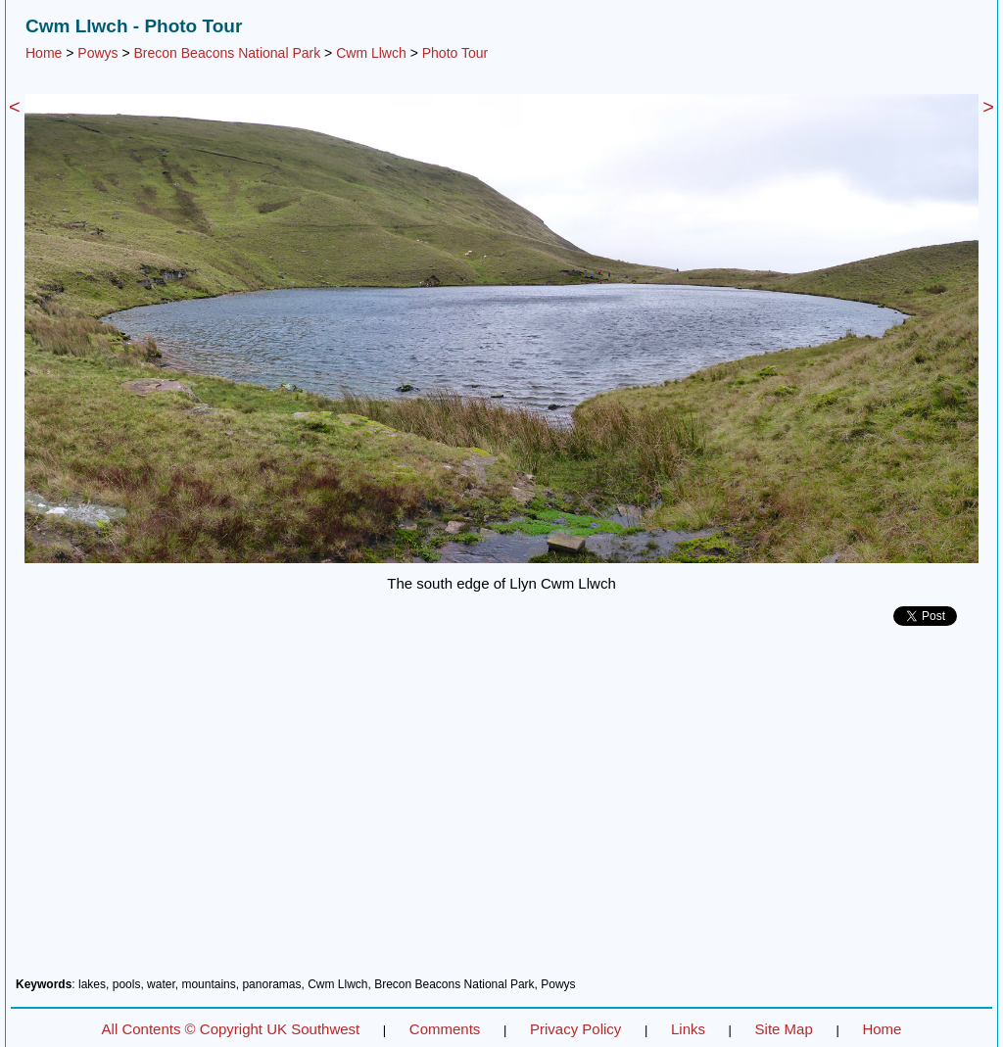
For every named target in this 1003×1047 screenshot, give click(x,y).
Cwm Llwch (371, 53)
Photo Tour (455, 53)
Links (688, 1029)
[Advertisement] (501, 809)
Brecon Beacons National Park (227, 53)
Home (43, 53)
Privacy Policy (575, 1029)
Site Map (784, 1029)
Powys (97, 53)
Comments (445, 1029)
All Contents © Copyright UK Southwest (231, 1029)
